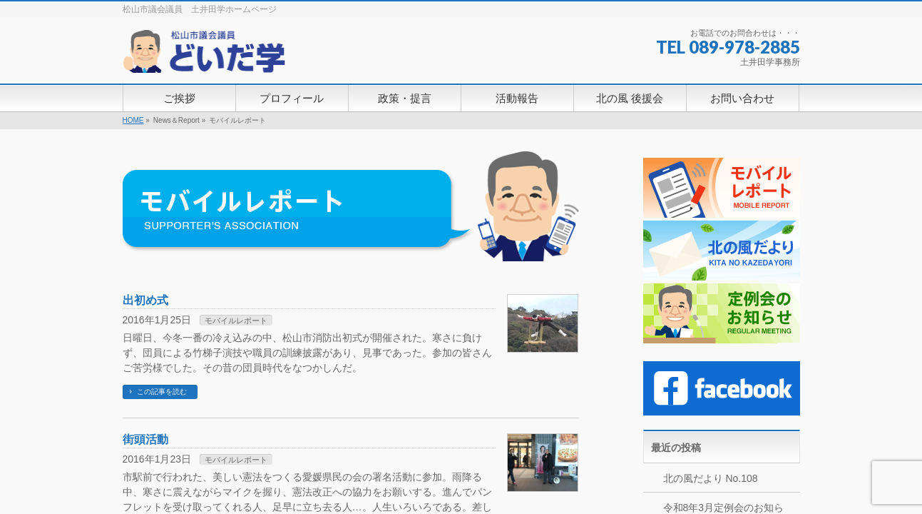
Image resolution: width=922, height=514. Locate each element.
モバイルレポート (236, 320)
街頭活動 (145, 439)
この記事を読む (162, 391)
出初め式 (145, 300)
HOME (133, 120)
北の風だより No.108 (710, 478)
